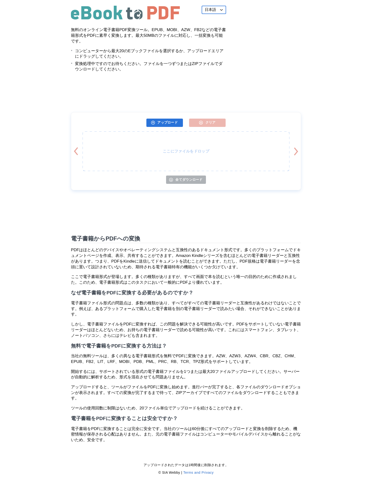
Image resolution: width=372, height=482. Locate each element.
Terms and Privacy (198, 472)
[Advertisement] (265, 35)
